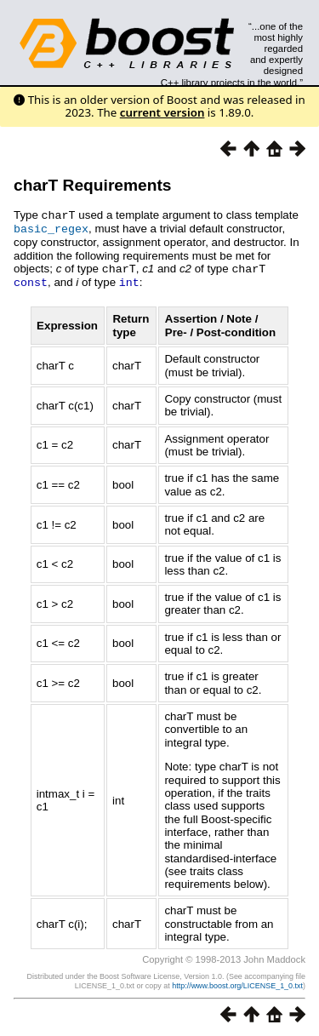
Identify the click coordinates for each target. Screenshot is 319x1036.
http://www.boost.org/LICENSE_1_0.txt (237, 982)
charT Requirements (93, 185)
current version (162, 112)
